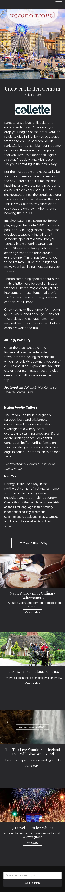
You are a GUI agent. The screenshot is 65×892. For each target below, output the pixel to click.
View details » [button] (32, 612)
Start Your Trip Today (32, 543)
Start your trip (32, 883)
